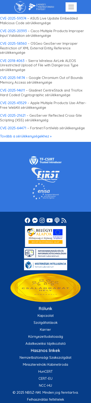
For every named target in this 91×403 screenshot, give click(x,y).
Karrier (45, 329)
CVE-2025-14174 (12, 77)
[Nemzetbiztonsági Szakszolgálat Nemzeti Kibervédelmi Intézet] (34, 7)
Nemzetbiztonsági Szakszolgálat (45, 357)
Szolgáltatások (46, 322)
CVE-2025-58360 (13, 43)
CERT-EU (45, 378)
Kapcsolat (46, 315)
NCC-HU (45, 385)
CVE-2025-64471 (13, 128)
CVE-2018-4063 (12, 60)
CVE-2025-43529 (13, 103)
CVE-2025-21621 (13, 115)
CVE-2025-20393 (13, 31)
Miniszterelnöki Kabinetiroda (45, 364)
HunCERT (45, 371)
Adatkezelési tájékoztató (45, 343)
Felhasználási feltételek (45, 399)
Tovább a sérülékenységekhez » (26, 136)
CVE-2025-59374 (13, 18)
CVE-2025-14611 (12, 90)
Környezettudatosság (45, 336)
